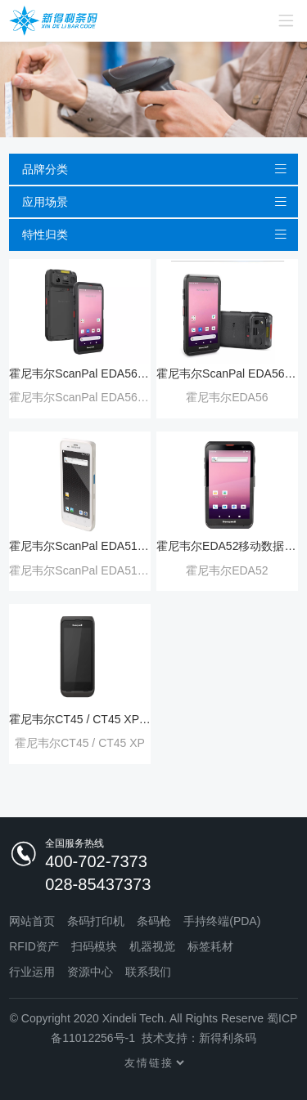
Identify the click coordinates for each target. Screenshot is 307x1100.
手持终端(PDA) (221, 921)
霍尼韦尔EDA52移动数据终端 (227, 545)
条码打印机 (95, 921)
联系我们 (148, 971)
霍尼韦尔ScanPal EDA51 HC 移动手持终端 (80, 545)
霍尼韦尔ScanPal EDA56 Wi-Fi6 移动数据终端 (80, 373)
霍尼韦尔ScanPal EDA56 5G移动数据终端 (227, 373)
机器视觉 (152, 946)
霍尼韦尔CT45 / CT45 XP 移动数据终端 (80, 719)
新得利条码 (227, 1037)
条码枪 (154, 921)
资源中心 (90, 971)
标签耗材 (210, 946)
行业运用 (32, 971)
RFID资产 (34, 946)
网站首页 (32, 921)
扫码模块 (94, 946)
